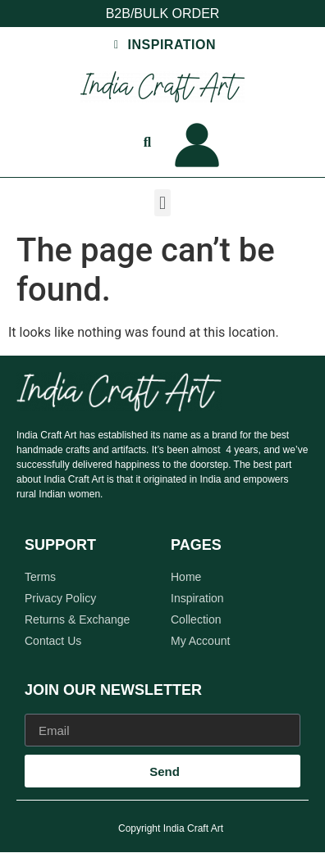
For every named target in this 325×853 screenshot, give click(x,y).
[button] (162, 202)
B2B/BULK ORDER (163, 13)
